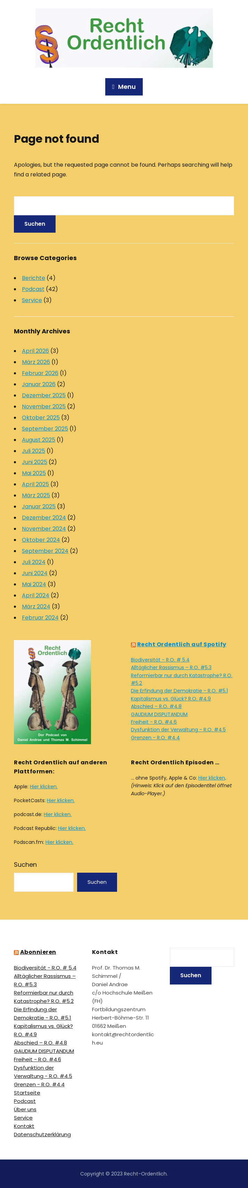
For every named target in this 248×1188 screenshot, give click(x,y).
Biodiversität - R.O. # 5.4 (160, 659)
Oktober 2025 (41, 418)
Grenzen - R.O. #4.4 (155, 737)
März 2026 (36, 362)
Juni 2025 (34, 462)
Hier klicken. (44, 786)
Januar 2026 (39, 384)
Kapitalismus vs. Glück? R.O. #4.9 (171, 698)
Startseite (27, 1092)
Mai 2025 (34, 473)
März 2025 (36, 495)
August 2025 (38, 440)
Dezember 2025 (44, 395)
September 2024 (45, 551)
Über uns (25, 1109)
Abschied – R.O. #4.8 (156, 706)
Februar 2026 (40, 373)
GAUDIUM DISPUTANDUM (159, 714)
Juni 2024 (35, 573)
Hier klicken (211, 777)
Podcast (33, 289)
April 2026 (35, 351)
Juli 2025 (33, 451)
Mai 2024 (34, 584)
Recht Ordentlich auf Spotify (181, 644)
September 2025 (45, 429)
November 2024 (44, 529)
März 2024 (36, 606)
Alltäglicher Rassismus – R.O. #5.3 (171, 667)
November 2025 (44, 406)
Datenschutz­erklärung (42, 1134)
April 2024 (35, 595)
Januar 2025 (39, 506)
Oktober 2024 (41, 540)
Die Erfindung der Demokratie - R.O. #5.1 (179, 690)
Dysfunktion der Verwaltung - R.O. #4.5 (178, 729)
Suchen (25, 864)
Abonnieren (38, 952)
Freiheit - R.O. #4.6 (154, 721)
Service (32, 300)
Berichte (33, 278)
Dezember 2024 (44, 518)
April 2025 (35, 484)
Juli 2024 (34, 562)
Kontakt (24, 1126)
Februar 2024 (40, 618)
